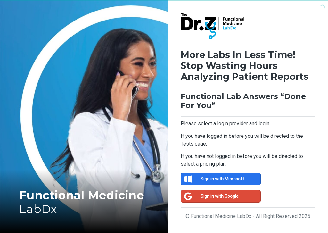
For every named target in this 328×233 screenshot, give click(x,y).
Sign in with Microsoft (212, 179)
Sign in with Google (210, 196)
